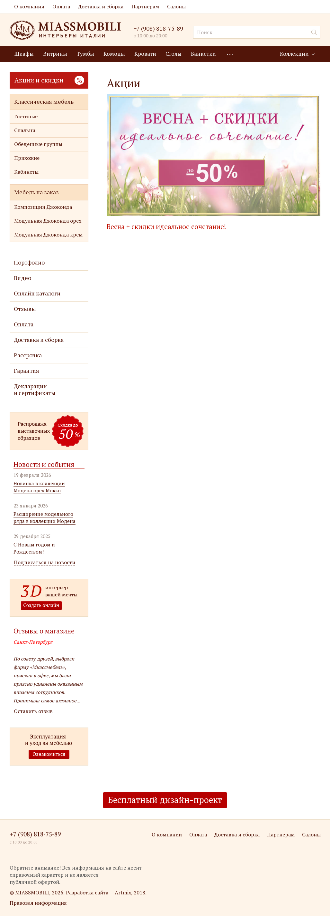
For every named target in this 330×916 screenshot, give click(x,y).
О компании (29, 6)
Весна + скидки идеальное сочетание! (166, 226)
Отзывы (25, 308)
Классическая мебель (44, 101)
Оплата (61, 6)
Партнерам (145, 6)
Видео (22, 278)
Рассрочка (28, 355)
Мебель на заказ (36, 192)
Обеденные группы (38, 144)
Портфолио (29, 262)
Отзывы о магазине (44, 630)
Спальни (24, 130)
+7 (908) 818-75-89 (158, 28)
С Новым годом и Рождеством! (34, 548)
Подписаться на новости (44, 562)
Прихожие (27, 157)
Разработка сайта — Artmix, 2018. (106, 892)
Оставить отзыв (33, 711)
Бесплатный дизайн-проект (165, 799)
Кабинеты (26, 171)
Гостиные (26, 116)
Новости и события (43, 464)
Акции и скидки (49, 80)
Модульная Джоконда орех (47, 220)
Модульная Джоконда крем (48, 234)
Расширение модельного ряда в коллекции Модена (44, 517)
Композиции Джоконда (43, 206)
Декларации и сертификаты (35, 389)
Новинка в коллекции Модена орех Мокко (39, 487)
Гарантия (26, 370)
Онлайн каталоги (37, 293)
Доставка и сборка (100, 6)
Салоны (176, 6)
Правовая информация (38, 902)
